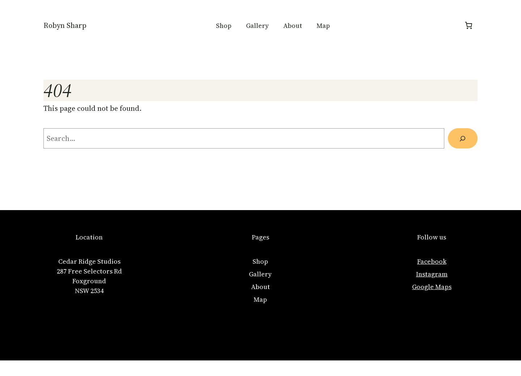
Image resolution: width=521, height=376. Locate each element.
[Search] (463, 138)
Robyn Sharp (64, 25)
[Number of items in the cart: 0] (468, 25)
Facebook (431, 261)
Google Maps (432, 286)
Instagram (432, 274)
